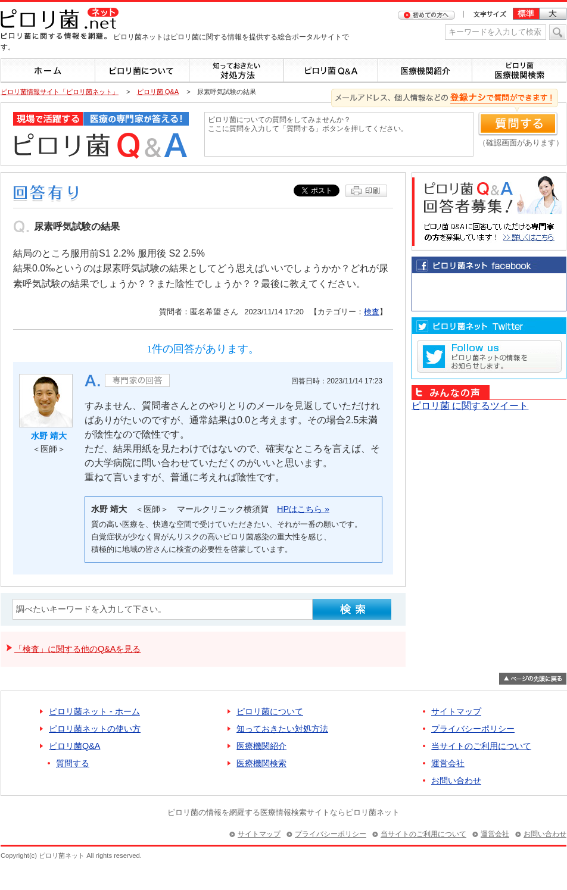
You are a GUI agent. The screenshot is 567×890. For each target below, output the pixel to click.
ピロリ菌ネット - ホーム (94, 711)
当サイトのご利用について (481, 746)
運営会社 (448, 763)
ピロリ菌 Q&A (158, 91)
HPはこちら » (303, 509)
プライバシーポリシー (473, 728)
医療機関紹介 (261, 746)
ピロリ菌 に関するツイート (470, 406)
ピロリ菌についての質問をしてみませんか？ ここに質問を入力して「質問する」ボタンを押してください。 (338, 134)
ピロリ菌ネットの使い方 (95, 728)
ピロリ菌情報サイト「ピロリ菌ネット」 (60, 91)
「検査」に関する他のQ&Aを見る (77, 649)
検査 (371, 311)
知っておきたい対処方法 (282, 728)
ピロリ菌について (269, 711)
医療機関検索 (261, 763)
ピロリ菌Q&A (74, 746)
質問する (72, 763)
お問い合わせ (456, 780)
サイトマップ (456, 711)
